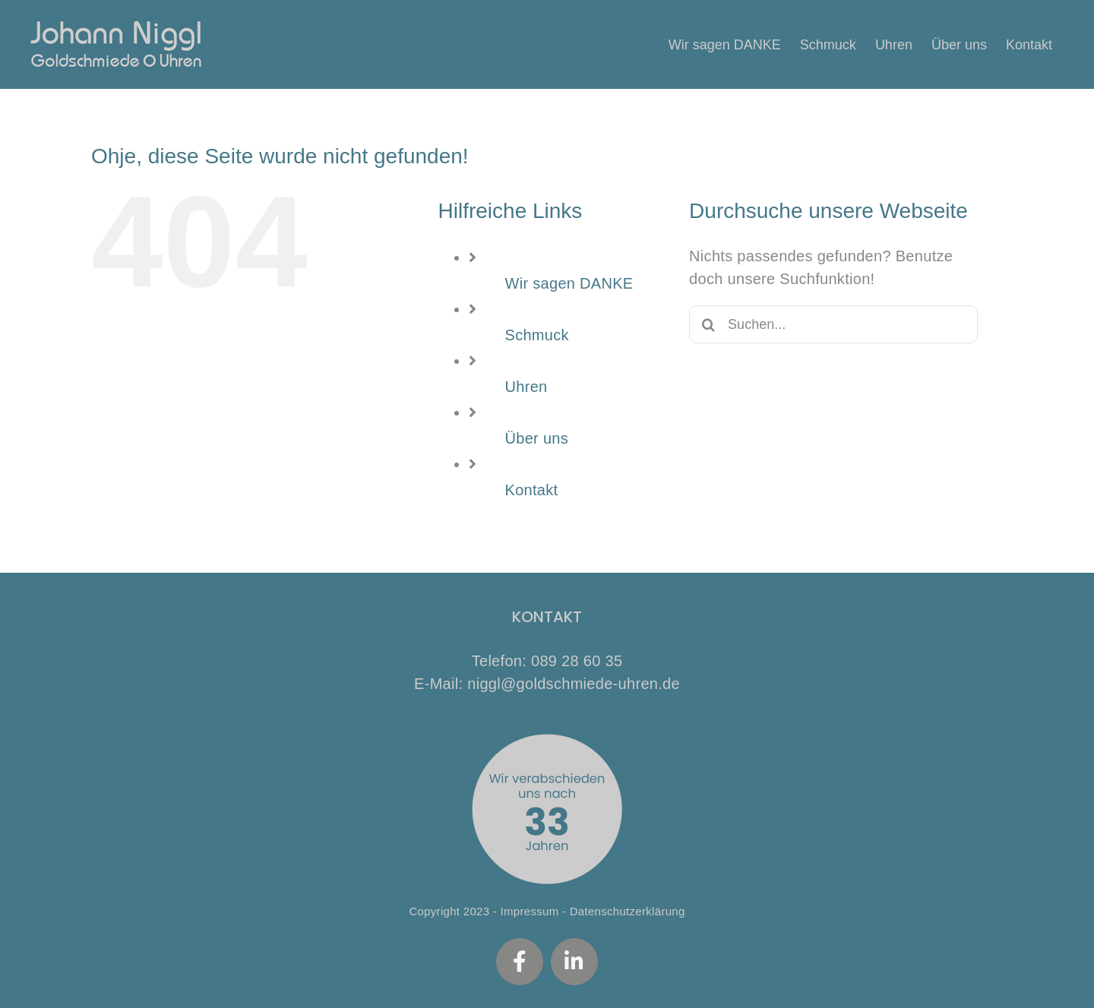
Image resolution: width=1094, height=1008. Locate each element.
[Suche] (708, 324)
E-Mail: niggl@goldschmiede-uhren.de (547, 683)
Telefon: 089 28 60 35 (547, 661)
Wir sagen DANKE (569, 283)
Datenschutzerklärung (627, 911)
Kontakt (531, 490)
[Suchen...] (833, 324)
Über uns (537, 438)
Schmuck (537, 335)
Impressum (530, 911)
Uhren (526, 386)
